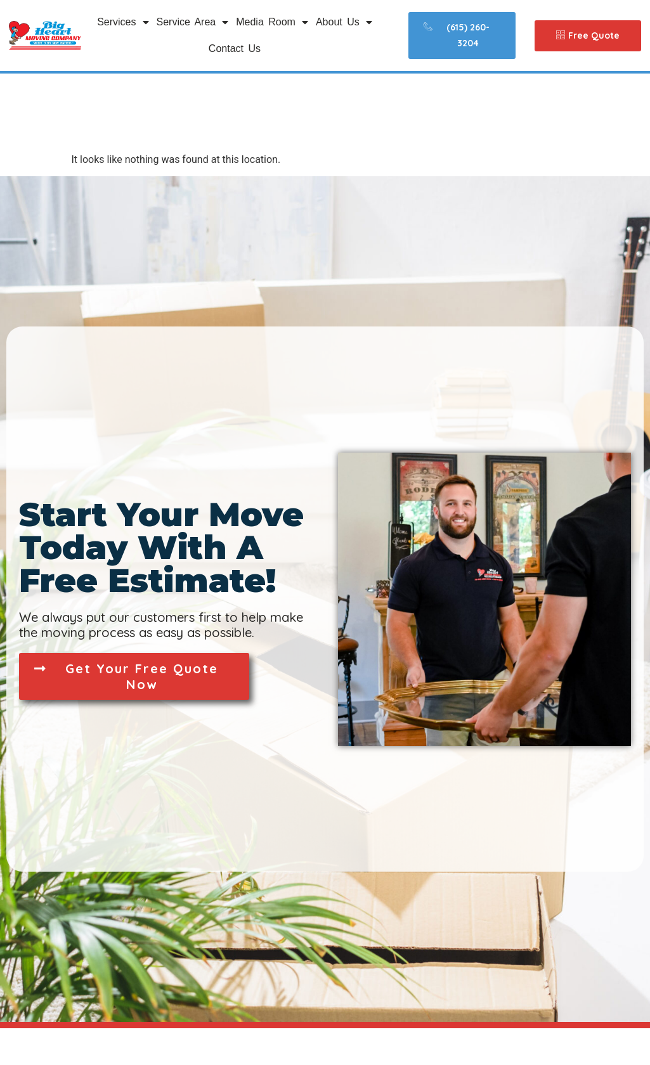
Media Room (272, 22)
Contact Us (235, 48)
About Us (344, 22)
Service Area (193, 22)
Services (122, 22)
